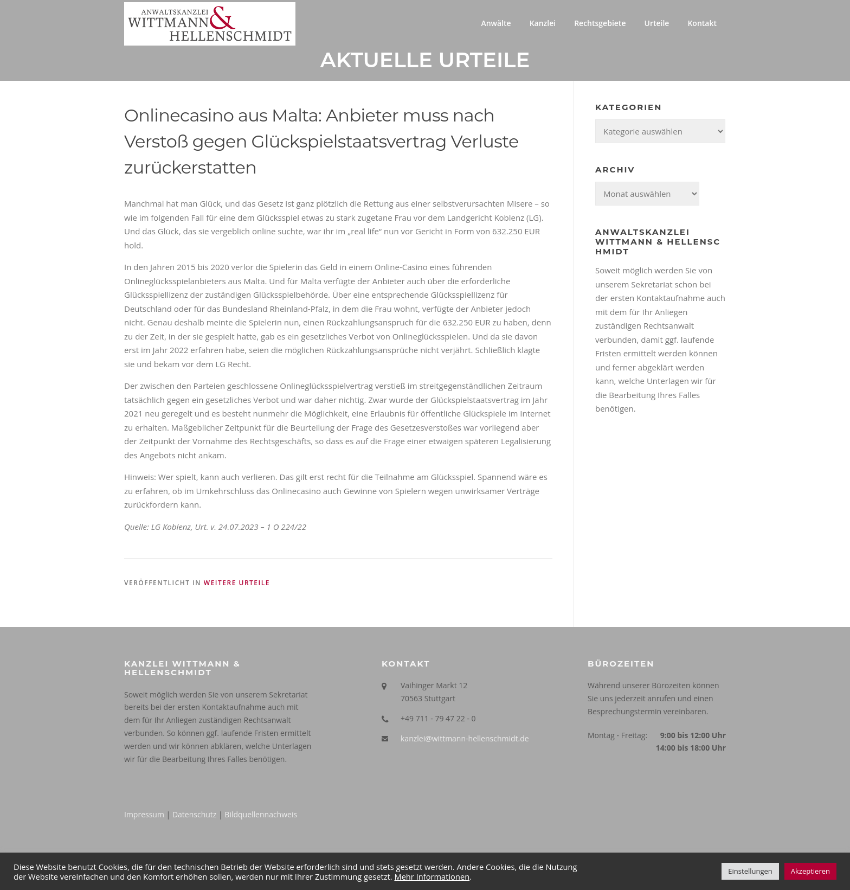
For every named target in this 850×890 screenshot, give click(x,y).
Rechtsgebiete (600, 23)
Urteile (656, 23)
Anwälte (496, 23)
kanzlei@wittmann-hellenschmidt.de (465, 739)
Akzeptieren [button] (810, 871)
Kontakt (702, 23)
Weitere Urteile (237, 583)
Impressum (144, 815)
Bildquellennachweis (260, 815)
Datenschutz (194, 815)
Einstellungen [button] (750, 871)
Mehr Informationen (431, 876)
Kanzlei (543, 23)
